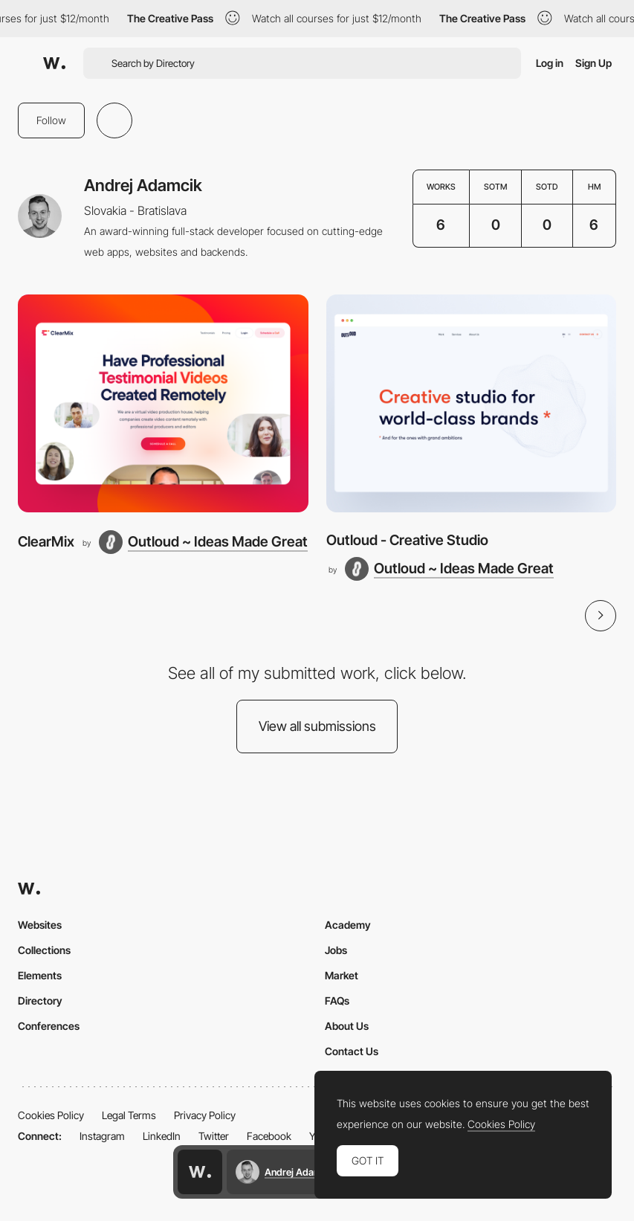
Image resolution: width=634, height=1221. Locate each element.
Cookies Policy (51, 1115)
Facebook (269, 1136)
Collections (44, 950)
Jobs (336, 950)
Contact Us (351, 1051)
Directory (40, 1000)
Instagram (102, 1136)
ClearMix (46, 541)
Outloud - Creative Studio (407, 540)
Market (341, 975)
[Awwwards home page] (200, 1172)
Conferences (49, 1025)
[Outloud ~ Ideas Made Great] (203, 542)
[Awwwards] (54, 63)
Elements (40, 975)
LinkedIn (162, 1136)
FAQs (337, 1000)
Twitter (213, 1136)
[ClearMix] (163, 403)
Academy (348, 924)
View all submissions (317, 726)
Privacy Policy (205, 1115)
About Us (347, 1025)
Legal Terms (129, 1115)
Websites (40, 924)
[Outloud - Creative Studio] (471, 403)
